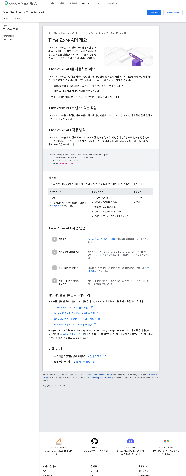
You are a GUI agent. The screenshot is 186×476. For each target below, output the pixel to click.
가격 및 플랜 (143, 471)
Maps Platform (25, 4)
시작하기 (154, 12)
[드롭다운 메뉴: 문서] (89, 3)
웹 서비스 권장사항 (85, 361)
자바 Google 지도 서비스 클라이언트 (72, 307)
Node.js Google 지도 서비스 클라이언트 (73, 324)
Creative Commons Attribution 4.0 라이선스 (96, 375)
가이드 (125, 33)
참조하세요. (103, 271)
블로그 (98, 3)
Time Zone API (35, 12)
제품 (62, 3)
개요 (53, 3)
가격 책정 (73, 3)
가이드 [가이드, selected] (6, 18)
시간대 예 (100, 255)
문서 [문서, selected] (84, 3)
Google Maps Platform (70, 33)
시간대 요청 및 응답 (97, 356)
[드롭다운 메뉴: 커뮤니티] (117, 3)
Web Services (12, 12)
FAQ (44, 471)
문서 (85, 33)
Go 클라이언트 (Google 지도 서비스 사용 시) (76, 319)
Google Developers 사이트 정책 (99, 378)
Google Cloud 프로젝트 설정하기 (102, 239)
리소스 (17, 18)
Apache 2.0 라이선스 (70, 334)
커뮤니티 (110, 3)
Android (94, 471)
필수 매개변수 (55, 206)
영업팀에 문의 (173, 12)
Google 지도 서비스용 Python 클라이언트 (74, 313)
